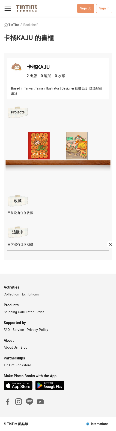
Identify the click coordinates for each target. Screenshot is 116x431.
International (100, 424)
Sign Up (86, 8)
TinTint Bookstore (17, 365)
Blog (24, 347)
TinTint (12, 25)
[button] (39, 145)
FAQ (7, 330)
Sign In (104, 8)
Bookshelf (30, 25)
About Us (11, 347)
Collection (11, 294)
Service (18, 330)
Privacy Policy (37, 330)
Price (41, 312)
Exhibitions (30, 294)
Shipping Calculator (19, 312)
